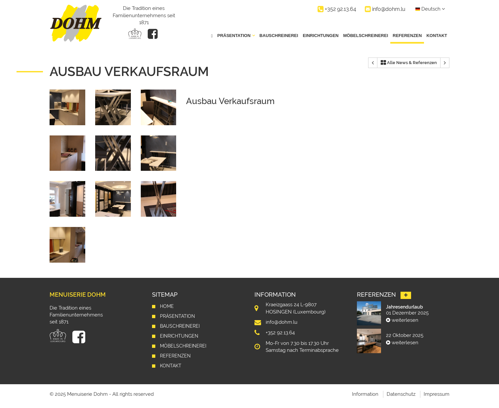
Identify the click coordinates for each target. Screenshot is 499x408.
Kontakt (436, 35)
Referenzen (407, 35)
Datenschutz (401, 394)
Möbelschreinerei (365, 35)
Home (167, 306)
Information (365, 394)
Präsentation (177, 316)
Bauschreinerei (278, 35)
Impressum (436, 394)
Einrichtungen (320, 35)
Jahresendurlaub (404, 307)
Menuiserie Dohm (78, 294)
